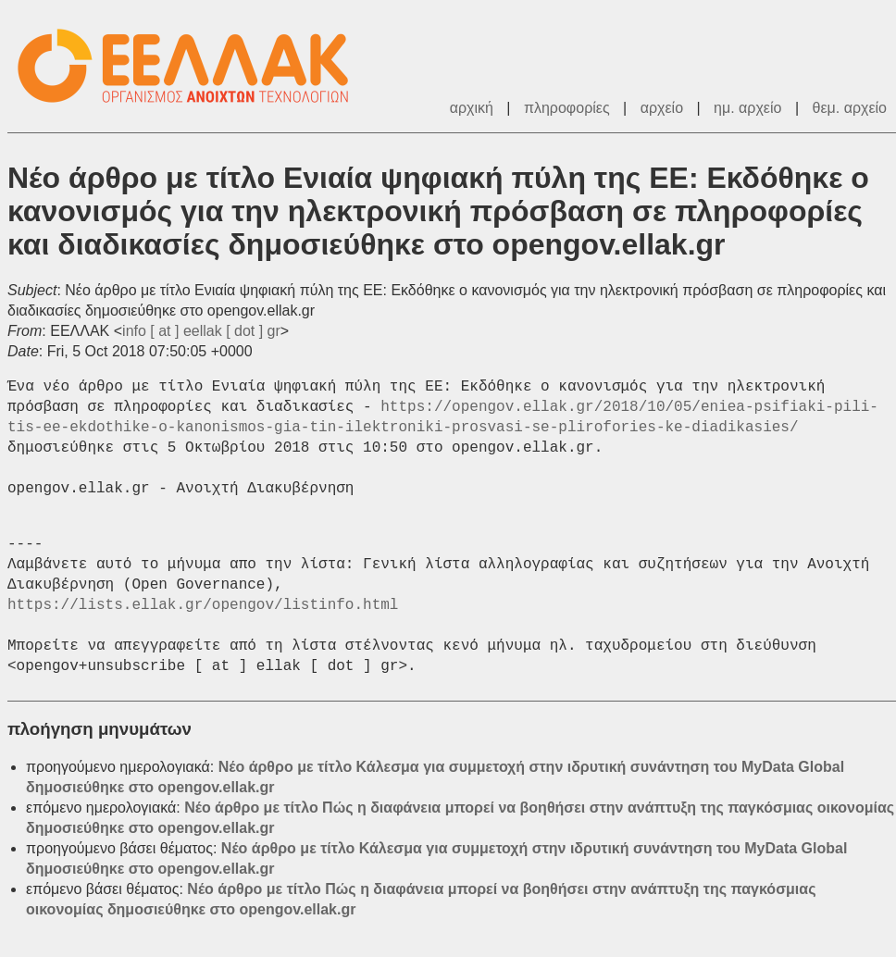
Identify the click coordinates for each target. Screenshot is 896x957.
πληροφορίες (567, 108)
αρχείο (662, 108)
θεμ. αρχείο (850, 108)
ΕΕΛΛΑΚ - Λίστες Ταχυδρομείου (192, 66)
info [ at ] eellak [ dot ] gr (201, 331)
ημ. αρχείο (747, 108)
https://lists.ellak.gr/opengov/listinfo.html (202, 605)
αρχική (471, 108)
